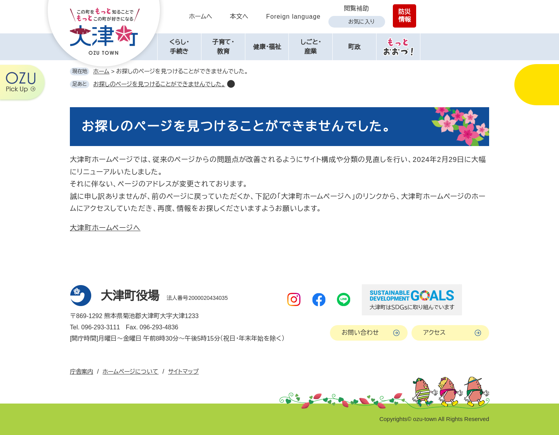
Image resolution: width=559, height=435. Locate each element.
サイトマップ (183, 371)
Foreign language (293, 16)
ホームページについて (130, 371)
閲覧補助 (356, 8)
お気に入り (361, 22)
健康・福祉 (267, 47)
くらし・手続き (179, 47)
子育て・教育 (223, 47)
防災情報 (404, 16)
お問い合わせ (360, 332)
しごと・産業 (310, 47)
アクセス (434, 332)
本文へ (239, 16)
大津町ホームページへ (105, 228)
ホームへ (200, 16)
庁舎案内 (81, 371)
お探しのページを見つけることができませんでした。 (159, 84)
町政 (354, 47)
